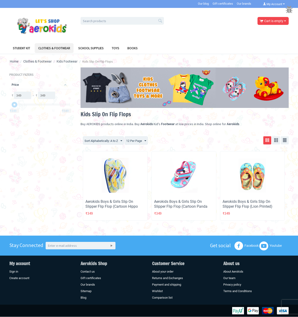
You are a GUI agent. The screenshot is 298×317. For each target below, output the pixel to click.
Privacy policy (232, 285)
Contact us (88, 272)
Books (132, 48)
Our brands (244, 3)
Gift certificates (223, 3)
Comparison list (162, 298)
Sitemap (86, 291)
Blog (83, 298)
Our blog (203, 3)
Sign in (13, 272)
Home (14, 61)
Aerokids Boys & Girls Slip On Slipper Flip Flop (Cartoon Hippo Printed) (111, 207)
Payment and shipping (166, 285)
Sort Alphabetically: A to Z (105, 141)
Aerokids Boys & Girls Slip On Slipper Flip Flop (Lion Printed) (247, 204)
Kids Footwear (67, 61)
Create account (19, 278)
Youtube (270, 246)
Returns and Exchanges (167, 278)
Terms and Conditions (237, 291)
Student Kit (21, 48)
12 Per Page (140, 141)
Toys (115, 48)
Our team (229, 278)
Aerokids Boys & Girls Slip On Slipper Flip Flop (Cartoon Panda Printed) (180, 207)
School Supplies (91, 48)
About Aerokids (233, 272)
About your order (162, 272)
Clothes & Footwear (54, 48)
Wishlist (157, 291)
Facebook (246, 246)
